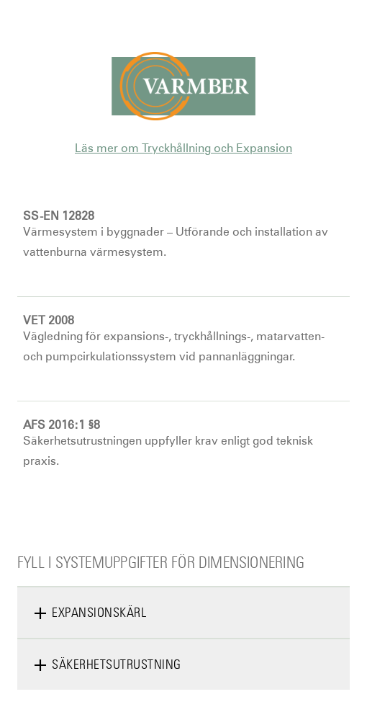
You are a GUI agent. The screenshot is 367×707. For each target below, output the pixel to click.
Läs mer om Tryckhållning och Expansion (183, 147)
